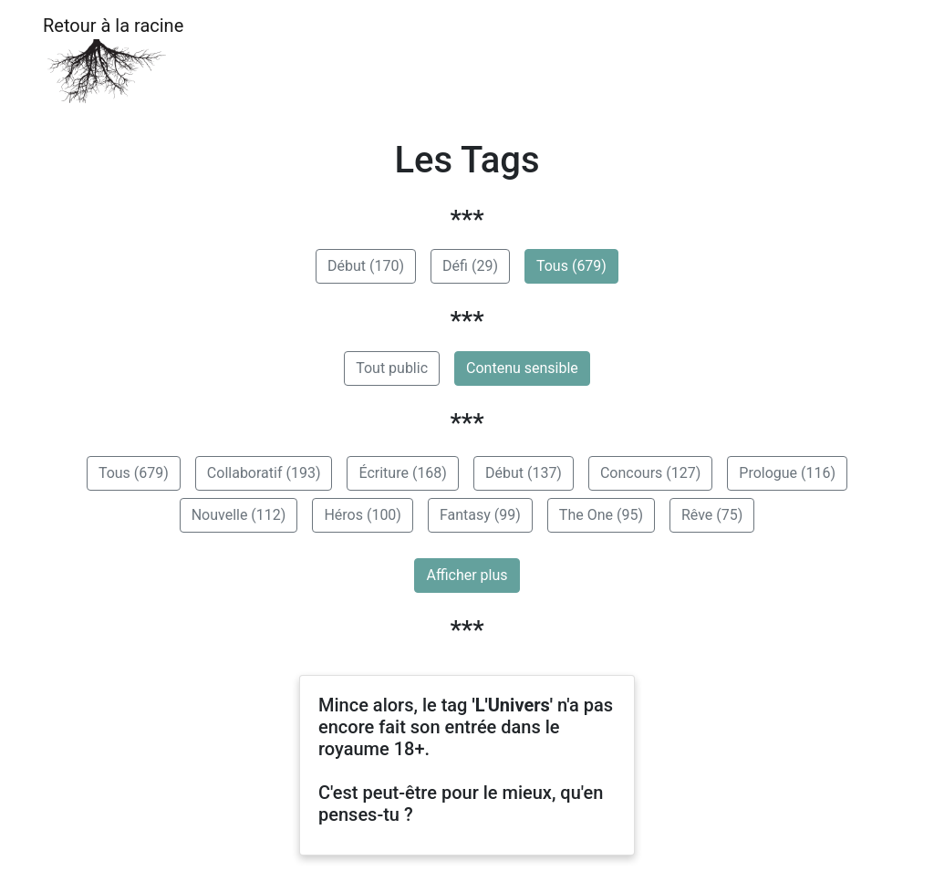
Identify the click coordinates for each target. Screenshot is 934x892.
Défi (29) (470, 266)
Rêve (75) (711, 515)
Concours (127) (650, 473)
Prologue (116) (787, 473)
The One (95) (601, 515)
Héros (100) (362, 515)
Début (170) (365, 266)
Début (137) (523, 473)
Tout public (392, 368)
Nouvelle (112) (239, 515)
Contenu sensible (522, 368)
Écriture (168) (402, 473)
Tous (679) (571, 266)
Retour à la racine (113, 60)
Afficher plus (466, 575)
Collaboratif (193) (264, 473)
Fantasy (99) (480, 515)
